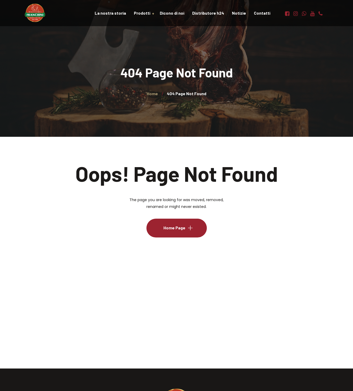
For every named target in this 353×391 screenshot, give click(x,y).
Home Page (174, 227)
